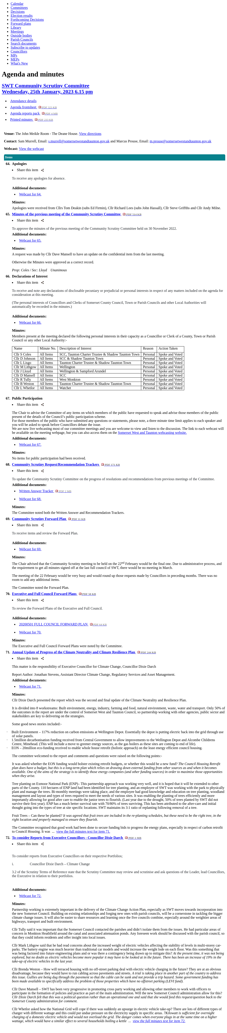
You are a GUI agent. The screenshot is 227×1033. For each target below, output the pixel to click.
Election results (22, 15)
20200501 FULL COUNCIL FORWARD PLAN (63, 624)
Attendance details (23, 101)
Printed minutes (31, 119)
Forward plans (21, 23)
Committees (19, 8)
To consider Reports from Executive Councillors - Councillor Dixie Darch (76, 838)
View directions (90, 134)
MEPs (15, 59)
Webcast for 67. (30, 444)
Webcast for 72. (30, 896)
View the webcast (31, 149)
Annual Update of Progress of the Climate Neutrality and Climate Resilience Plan (84, 652)
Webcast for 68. (30, 499)
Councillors (19, 51)
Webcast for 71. (30, 686)
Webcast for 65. (30, 240)
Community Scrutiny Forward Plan (48, 519)
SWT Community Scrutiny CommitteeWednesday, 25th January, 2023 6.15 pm (47, 88)
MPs (14, 55)
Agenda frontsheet (33, 107)
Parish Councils (22, 39)
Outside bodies (21, 35)
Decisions (18, 11)
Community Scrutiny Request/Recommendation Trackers (66, 464)
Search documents (24, 43)
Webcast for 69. (30, 549)
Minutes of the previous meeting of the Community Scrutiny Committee (76, 214)
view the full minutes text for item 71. (83, 831)
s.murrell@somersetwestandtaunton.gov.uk (79, 141)
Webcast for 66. (30, 322)
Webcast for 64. (30, 194)
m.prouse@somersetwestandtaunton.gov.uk (180, 141)
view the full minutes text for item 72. (159, 1021)
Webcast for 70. (30, 632)
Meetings (17, 31)
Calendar (17, 4)
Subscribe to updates (25, 47)
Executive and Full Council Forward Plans (54, 594)
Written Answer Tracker (45, 491)
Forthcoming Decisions (27, 19)
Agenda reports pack (34, 113)
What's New (19, 63)
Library (16, 27)
